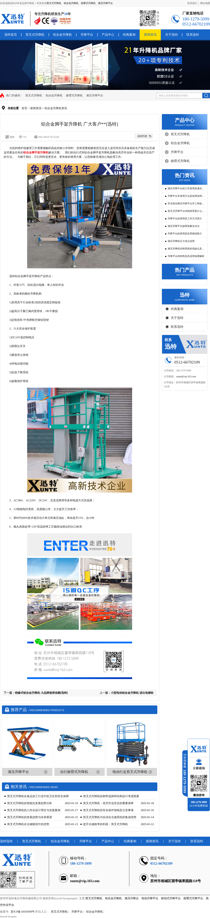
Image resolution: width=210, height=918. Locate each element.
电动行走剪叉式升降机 (130, 772)
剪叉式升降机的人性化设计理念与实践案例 (33, 810)
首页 (24, 108)
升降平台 (86, 34)
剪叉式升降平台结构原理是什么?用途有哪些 (185, 212)
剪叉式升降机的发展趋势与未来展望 (29, 817)
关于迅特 (171, 34)
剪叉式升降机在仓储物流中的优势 (28, 824)
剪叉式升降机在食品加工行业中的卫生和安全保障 (38, 796)
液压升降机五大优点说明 (181, 241)
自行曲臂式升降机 (74, 772)
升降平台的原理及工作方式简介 (185, 218)
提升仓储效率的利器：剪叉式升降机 (105, 824)
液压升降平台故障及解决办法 (184, 226)
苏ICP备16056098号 (23, 911)
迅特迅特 (6, 841)
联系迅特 (192, 34)
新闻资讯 (150, 34)
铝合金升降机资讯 (56, 108)
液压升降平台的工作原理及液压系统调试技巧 (186, 189)
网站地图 (205, 3)
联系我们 (192, 3)
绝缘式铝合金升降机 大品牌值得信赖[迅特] (41, 692)
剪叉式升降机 (35, 34)
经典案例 (129, 34)
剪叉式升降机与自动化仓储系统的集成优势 (109, 817)
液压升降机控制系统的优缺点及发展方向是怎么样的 (186, 249)
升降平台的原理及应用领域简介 (185, 233)
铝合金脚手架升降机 (35, 152)
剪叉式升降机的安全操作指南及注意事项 (108, 810)
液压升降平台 (94, 95)
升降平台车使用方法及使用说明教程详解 (186, 197)
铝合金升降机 (62, 34)
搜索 (206, 95)
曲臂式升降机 (74, 95)
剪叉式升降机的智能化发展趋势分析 (29, 803)
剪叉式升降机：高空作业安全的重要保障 (108, 803)
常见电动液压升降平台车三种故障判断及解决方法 (186, 204)
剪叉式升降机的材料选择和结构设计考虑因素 (111, 796)
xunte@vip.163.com (186, 376)
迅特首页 (10, 34)
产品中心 (108, 34)
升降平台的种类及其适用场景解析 (186, 256)
